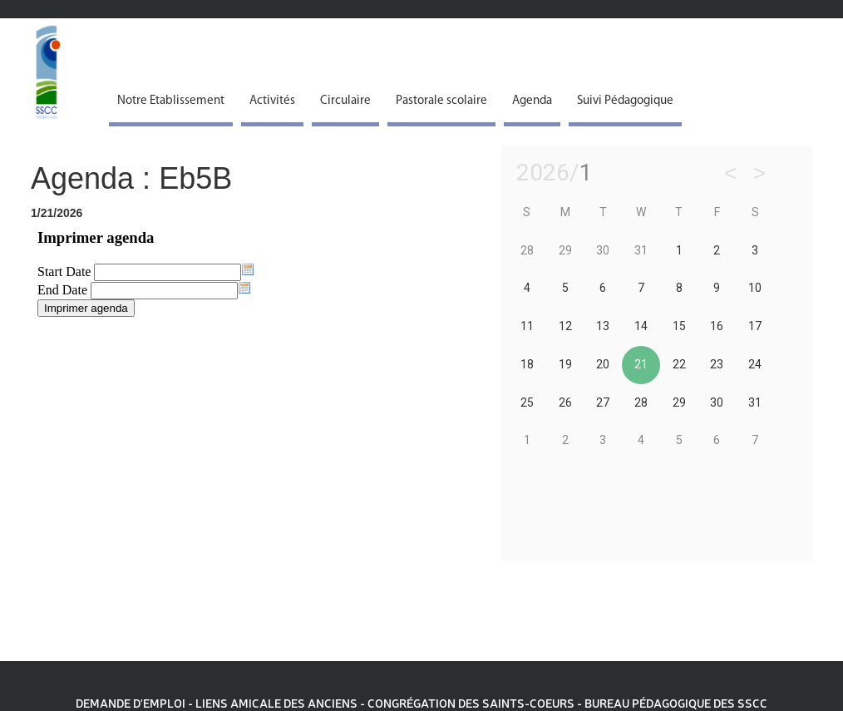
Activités (272, 101)
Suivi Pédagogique (625, 101)
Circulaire (345, 101)
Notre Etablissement (170, 101)
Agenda (532, 101)
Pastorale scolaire (441, 101)
